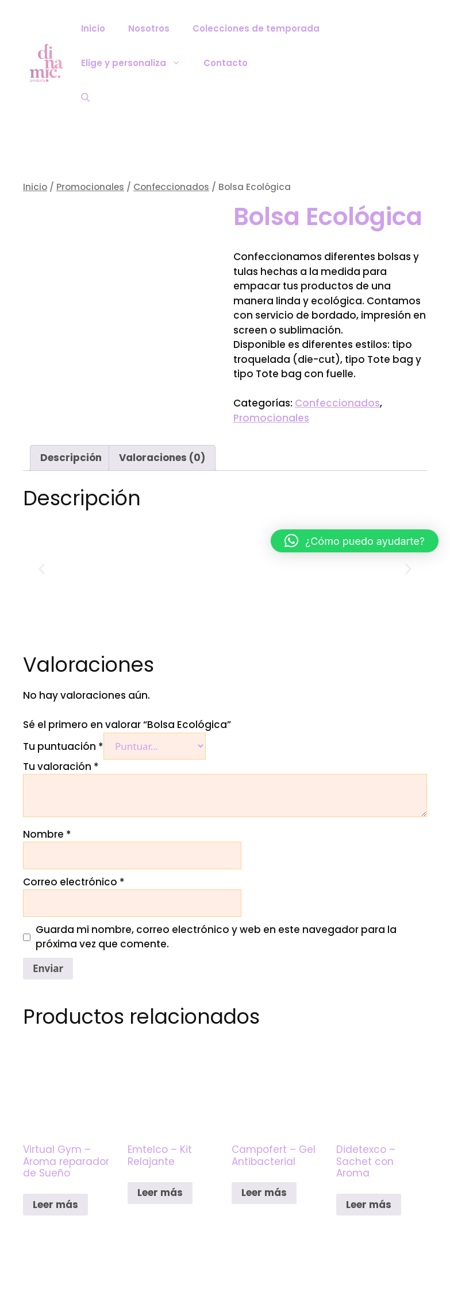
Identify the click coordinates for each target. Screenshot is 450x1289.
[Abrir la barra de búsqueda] (85, 97)
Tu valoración (61, 766)
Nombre (47, 834)
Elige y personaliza (136, 63)
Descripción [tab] (71, 457)
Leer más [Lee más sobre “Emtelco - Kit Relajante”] (160, 1192)
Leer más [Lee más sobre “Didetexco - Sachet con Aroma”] (368, 1204)
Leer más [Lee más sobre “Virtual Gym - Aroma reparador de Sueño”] (55, 1204)
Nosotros (149, 28)
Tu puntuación (63, 746)
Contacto (225, 63)
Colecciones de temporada (256, 28)
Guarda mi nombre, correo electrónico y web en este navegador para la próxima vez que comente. (216, 937)
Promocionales (90, 187)
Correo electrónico (74, 882)
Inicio (93, 28)
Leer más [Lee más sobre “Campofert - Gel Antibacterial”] (264, 1192)
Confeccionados (171, 187)
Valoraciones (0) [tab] (162, 457)
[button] (41, 569)
